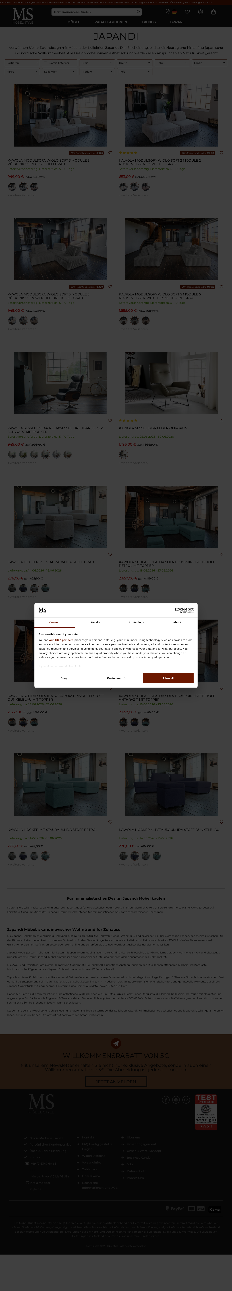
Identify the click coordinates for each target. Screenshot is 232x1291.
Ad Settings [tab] (136, 622)
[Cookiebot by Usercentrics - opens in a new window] (178, 610)
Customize (116, 678)
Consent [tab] (54, 622)
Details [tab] (95, 622)
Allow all (168, 678)
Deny (64, 678)
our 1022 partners (61, 639)
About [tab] (177, 622)
